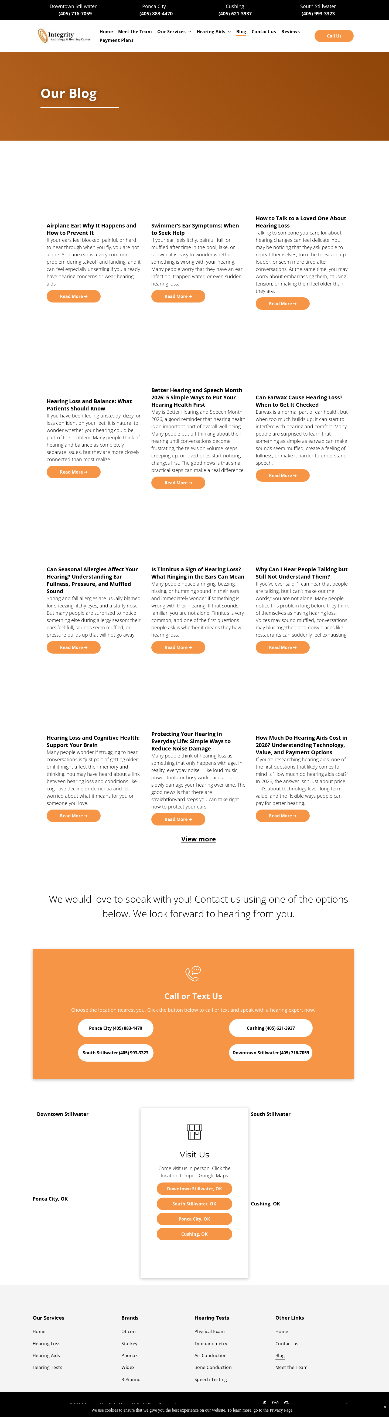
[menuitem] (106, 31)
